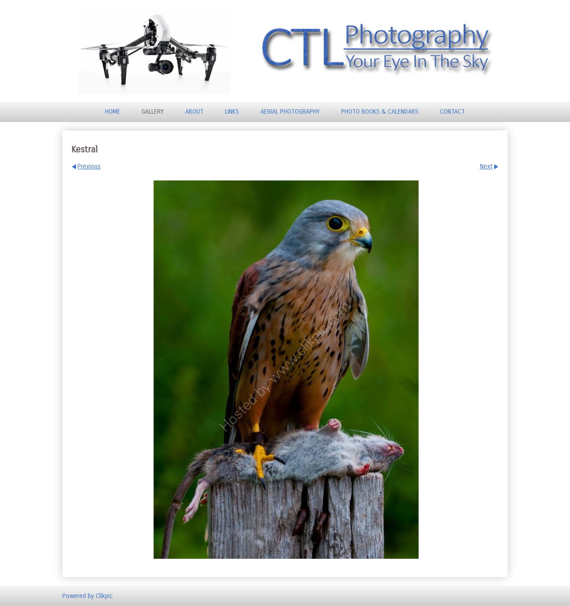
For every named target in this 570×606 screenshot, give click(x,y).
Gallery (153, 111)
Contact (452, 111)
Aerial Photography (290, 111)
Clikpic (104, 595)
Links (232, 111)
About (194, 111)
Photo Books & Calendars (380, 111)
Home (112, 111)
